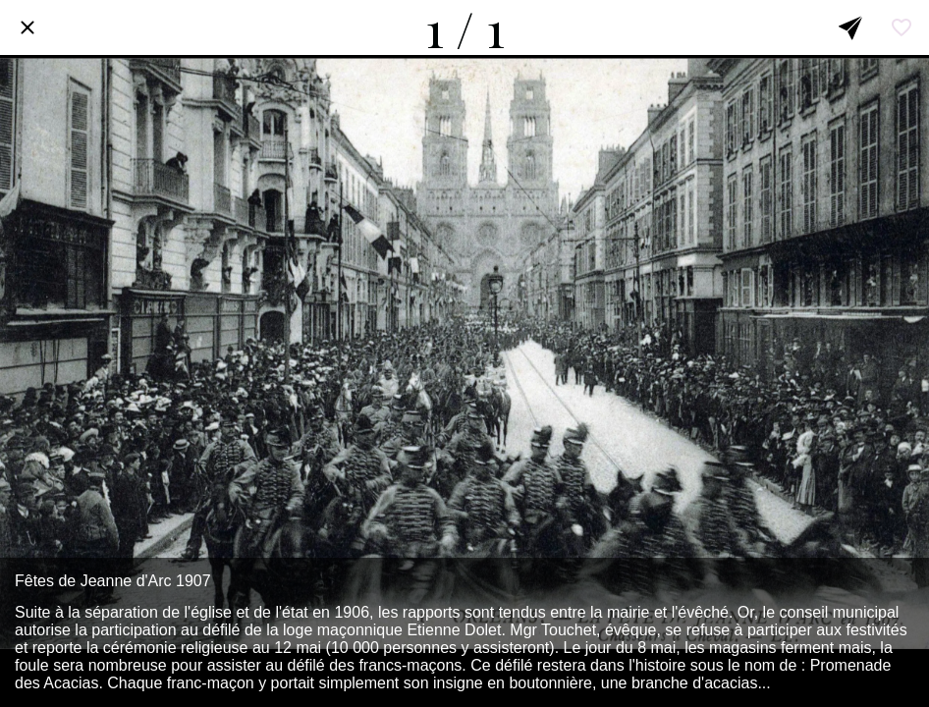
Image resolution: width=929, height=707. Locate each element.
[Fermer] (27, 27)
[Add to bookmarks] (901, 27)
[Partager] (850, 27)
